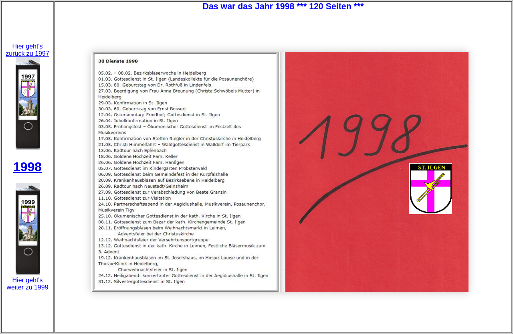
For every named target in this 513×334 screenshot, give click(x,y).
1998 (27, 167)
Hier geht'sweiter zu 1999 (27, 284)
